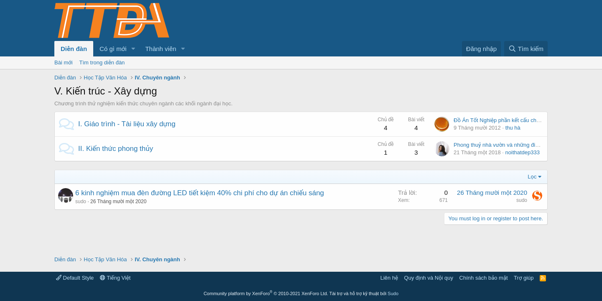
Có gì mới (112, 48)
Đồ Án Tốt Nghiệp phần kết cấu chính (499, 120)
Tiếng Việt (115, 278)
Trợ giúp (523, 278)
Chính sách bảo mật (483, 278)
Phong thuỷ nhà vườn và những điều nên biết (508, 145)
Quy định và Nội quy (429, 278)
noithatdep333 (522, 152)
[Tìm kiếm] (526, 48)
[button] (133, 48)
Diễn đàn (74, 48)
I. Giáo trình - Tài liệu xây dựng (127, 124)
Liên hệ (389, 278)
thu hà (512, 128)
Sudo (393, 293)
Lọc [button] (532, 176)
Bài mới (63, 62)
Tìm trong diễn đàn (102, 62)
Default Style (75, 278)
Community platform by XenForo (266, 293)
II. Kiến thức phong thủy (115, 149)
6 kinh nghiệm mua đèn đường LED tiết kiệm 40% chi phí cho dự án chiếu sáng (199, 193)
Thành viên (160, 48)
